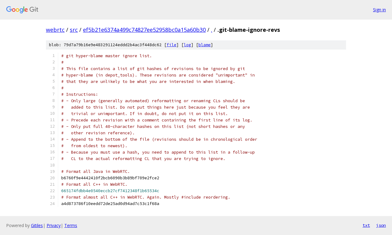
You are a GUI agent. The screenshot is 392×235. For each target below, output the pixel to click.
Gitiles (37, 225)
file (171, 44)
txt (366, 225)
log (187, 44)
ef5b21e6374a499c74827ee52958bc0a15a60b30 (144, 29)
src (74, 29)
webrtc (55, 29)
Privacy (54, 225)
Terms (70, 225)
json (381, 225)
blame (204, 44)
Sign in (379, 10)
